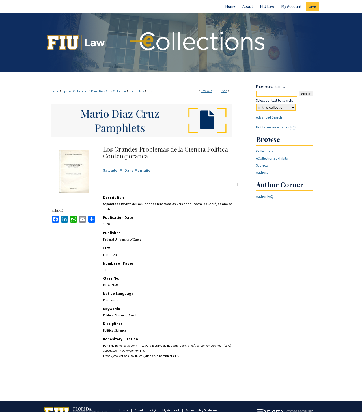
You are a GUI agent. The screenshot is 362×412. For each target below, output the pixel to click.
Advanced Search (269, 117)
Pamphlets (137, 91)
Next (224, 91)
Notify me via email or (276, 127)
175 (150, 91)
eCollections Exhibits (272, 158)
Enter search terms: (270, 86)
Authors (262, 172)
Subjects (262, 165)
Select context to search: (274, 100)
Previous (206, 91)
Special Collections (75, 91)
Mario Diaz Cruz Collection (108, 91)
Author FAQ (264, 196)
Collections (264, 151)
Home (55, 91)
